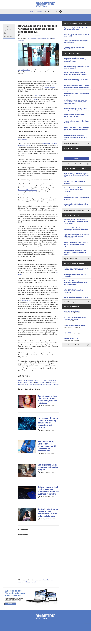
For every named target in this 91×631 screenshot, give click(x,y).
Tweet (35, 99)
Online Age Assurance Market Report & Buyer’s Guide (76, 41)
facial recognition (41, 382)
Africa (20, 380)
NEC (53, 317)
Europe (31, 382)
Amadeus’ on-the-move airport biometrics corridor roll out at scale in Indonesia (76, 93)
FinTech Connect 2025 (76, 339)
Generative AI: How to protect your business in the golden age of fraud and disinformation (75, 282)
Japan (26, 384)
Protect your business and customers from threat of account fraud (76, 269)
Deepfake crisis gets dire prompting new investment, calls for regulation (47, 399)
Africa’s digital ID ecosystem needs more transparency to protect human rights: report (76, 221)
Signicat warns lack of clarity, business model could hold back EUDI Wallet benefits (48, 490)
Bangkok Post (22, 139)
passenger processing (44, 384)
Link (8, 33)
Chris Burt (37, 35)
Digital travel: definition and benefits (76, 297)
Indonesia (51, 382)
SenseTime (37, 95)
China (20, 382)
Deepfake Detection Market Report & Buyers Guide (76, 35)
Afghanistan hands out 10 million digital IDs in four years (74, 115)
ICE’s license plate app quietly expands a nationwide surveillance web (75, 137)
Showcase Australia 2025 (76, 312)
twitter (53, 11)
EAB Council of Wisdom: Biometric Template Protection (76, 319)
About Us (32, 11)
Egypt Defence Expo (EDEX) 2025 (76, 326)
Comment (9, 36)
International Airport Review (27, 190)
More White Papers (70, 302)
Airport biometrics (24, 70)
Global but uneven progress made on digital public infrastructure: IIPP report (76, 244)
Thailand (55, 384)
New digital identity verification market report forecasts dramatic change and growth (75, 59)
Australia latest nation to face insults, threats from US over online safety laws (48, 512)
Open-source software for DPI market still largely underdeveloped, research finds (76, 236)
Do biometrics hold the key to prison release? (76, 205)
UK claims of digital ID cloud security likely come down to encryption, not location (48, 423)
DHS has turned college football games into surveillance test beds (75, 73)
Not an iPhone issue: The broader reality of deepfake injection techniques (75, 189)
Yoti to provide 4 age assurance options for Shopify (48, 467)
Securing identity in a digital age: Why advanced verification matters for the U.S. (76, 175)
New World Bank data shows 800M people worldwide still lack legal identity (75, 252)
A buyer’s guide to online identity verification (75, 275)
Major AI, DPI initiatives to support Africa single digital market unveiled (76, 229)
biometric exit (28, 380)
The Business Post (49, 87)
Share (8, 26)
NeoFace (33, 384)
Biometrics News (32, 38)
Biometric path (26, 300)
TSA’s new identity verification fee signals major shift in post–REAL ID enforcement (47, 446)
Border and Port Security (44, 38)
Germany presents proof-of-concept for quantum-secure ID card (76, 80)
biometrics (38, 380)
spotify (60, 11)
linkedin (49, 11)
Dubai (25, 382)
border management (49, 380)
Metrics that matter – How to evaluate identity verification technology (73, 290)
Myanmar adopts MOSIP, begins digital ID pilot (76, 122)
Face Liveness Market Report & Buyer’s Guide (74, 48)
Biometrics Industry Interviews (74, 210)
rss (45, 11)
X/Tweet (9, 29)
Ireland (20, 384)
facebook (56, 11)
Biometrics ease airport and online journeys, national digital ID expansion (76, 109)
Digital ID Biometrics (71, 259)
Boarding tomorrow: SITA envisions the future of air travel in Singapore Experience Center (75, 101)
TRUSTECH (76, 333)
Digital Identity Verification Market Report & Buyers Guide (75, 28)
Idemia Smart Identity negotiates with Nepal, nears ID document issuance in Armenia (76, 129)
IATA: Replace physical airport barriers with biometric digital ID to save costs (76, 86)
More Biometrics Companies (73, 164)
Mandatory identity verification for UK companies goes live (76, 67)
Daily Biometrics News (71, 144)
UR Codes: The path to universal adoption (74, 182)
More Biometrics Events (72, 345)
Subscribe (39, 11)
